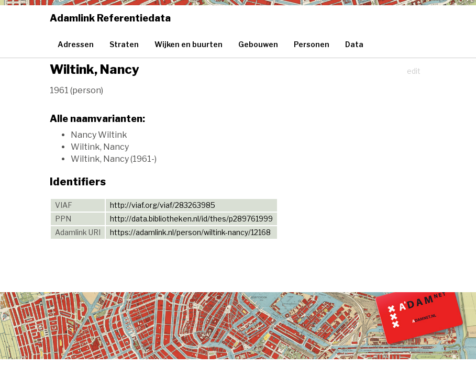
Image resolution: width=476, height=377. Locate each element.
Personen (311, 44)
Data (354, 44)
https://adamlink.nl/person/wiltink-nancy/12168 (190, 232)
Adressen (76, 44)
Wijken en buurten (188, 44)
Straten (124, 44)
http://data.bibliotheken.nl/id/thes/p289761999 (191, 218)
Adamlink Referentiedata (110, 18)
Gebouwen (258, 44)
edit (413, 70)
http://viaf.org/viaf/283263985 (162, 205)
